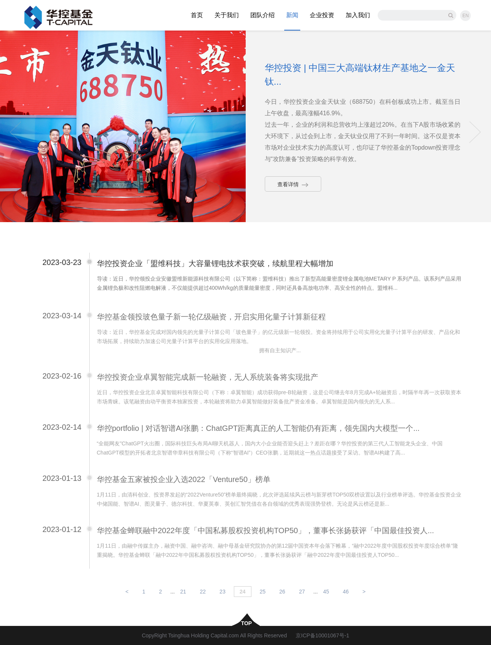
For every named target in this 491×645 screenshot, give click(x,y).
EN (465, 15)
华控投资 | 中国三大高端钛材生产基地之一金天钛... (360, 75)
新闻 (292, 15)
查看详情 (293, 184)
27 (302, 592)
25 (263, 592)
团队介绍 (262, 15)
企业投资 (322, 15)
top (246, 623)
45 (326, 592)
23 (222, 592)
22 (203, 592)
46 (346, 592)
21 (183, 592)
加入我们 (358, 15)
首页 (197, 15)
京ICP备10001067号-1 (322, 635)
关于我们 (226, 15)
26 (282, 592)
